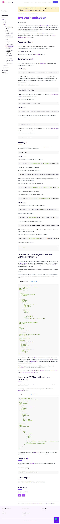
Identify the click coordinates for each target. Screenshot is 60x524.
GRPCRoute (26, 37)
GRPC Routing (37, 54)
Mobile (3, 513)
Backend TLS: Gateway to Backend (27, 372)
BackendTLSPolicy (24, 263)
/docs (27, 10)
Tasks (26, 13)
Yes (19, 495)
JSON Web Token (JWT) (44, 25)
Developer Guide (27, 482)
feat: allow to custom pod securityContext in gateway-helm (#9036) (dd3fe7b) (41, 503)
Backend (54, 265)
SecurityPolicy (41, 34)
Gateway (54, 35)
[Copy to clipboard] (57, 72)
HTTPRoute (20, 37)
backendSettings (21, 367)
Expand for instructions (25, 51)
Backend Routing (54, 370)
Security (29, 13)
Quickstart (46, 147)
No (23, 495)
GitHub (43, 511)
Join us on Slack (25, 511)
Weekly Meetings (26, 513)
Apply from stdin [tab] (24, 281)
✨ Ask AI (55, 2)
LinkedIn (24, 515)
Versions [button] (49, 2)
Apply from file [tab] (34, 281)
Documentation (20, 13)
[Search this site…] (8, 11)
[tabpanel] (38, 320)
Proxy (3, 511)
